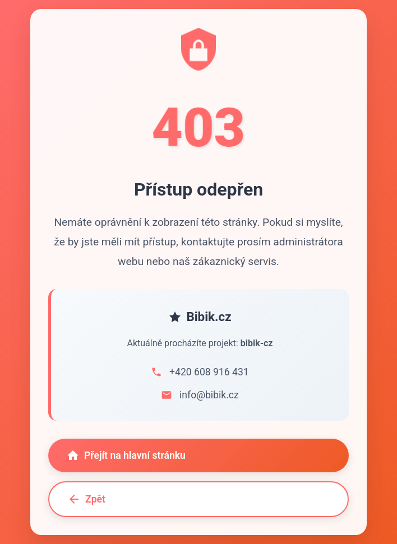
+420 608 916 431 (209, 372)
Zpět (86, 499)
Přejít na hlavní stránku (126, 455)
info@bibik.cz (209, 395)
